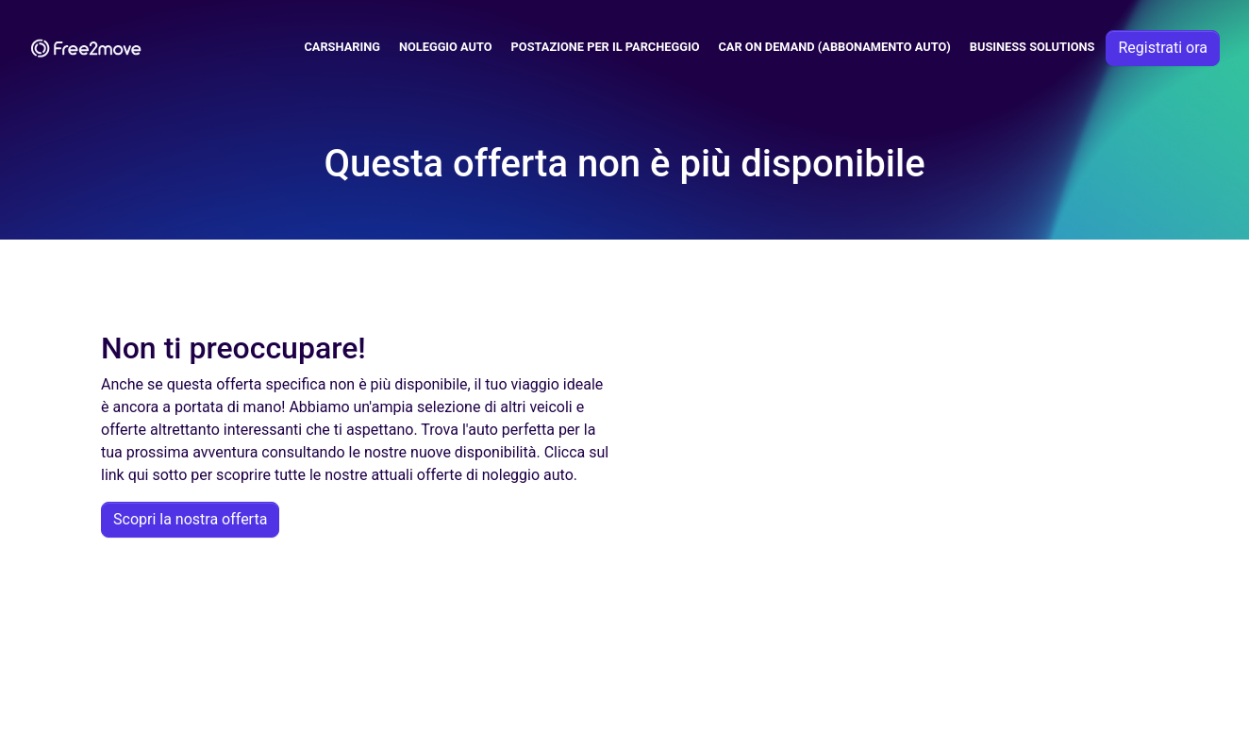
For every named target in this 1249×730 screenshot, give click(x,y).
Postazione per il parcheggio (605, 47)
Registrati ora (1162, 48)
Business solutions (1032, 47)
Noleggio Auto (445, 47)
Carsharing (342, 47)
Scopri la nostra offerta (190, 519)
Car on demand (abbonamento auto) (834, 47)
